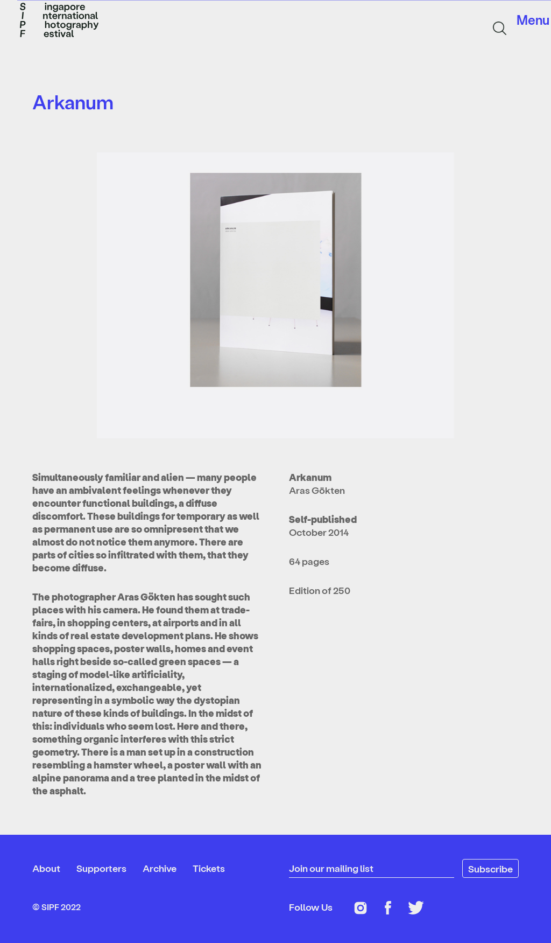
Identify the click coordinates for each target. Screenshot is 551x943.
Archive (159, 868)
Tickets (209, 868)
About (46, 868)
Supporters (101, 868)
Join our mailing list (331, 868)
